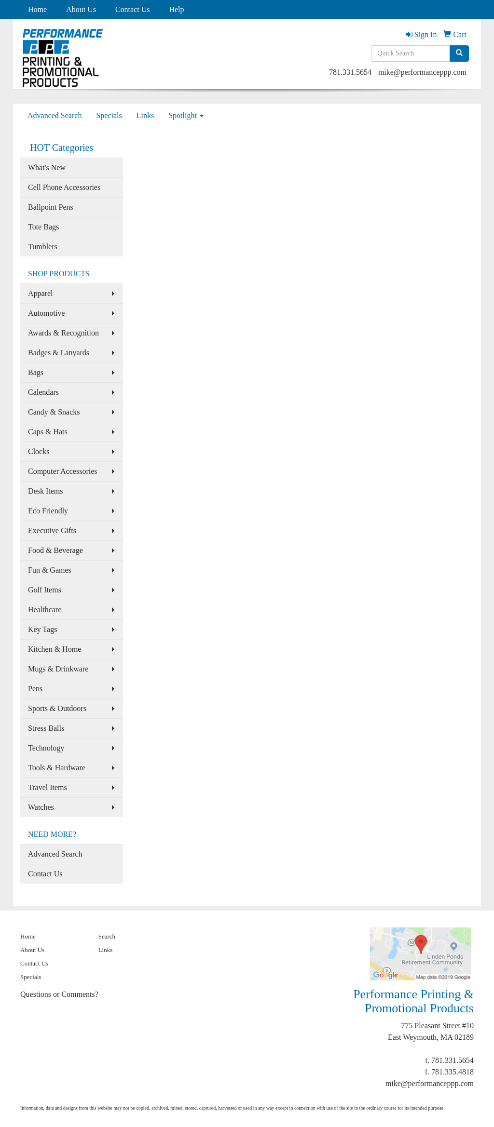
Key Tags (42, 629)
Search (106, 936)
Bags (35, 372)
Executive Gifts (52, 530)
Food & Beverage (55, 550)
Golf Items (44, 590)
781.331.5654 (350, 72)
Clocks (38, 451)
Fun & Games (49, 570)
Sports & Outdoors (57, 708)
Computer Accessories (62, 471)
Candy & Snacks (54, 412)
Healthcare (44, 609)
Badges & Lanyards (58, 353)
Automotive (46, 313)
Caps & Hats (48, 432)
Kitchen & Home (54, 649)
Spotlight (186, 115)
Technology (46, 748)
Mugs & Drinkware (58, 669)
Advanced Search (54, 115)
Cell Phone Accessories (64, 187)
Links (145, 115)
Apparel (40, 293)
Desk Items (45, 491)
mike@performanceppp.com (422, 72)
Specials (109, 115)
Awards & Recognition (63, 333)
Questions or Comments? (59, 994)
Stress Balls (46, 728)
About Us (81, 9)
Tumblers (42, 246)
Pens (35, 688)
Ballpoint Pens (50, 207)
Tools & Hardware (56, 768)
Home (37, 9)
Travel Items (47, 787)
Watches (41, 807)
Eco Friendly (48, 511)
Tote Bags (43, 227)
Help (176, 9)
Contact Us (132, 9)
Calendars (43, 392)
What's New (47, 167)
